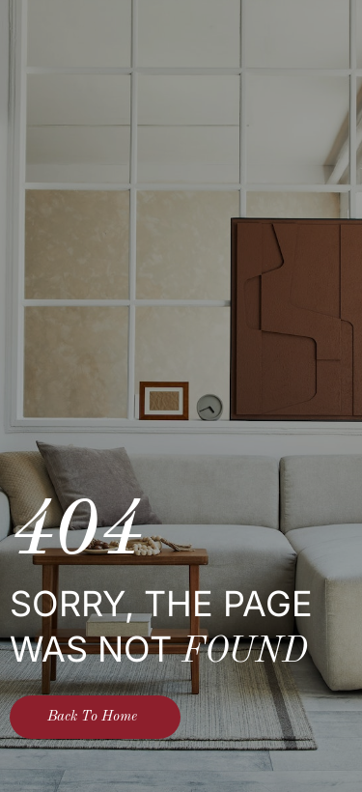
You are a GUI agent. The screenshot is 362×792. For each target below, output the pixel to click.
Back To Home (92, 717)
